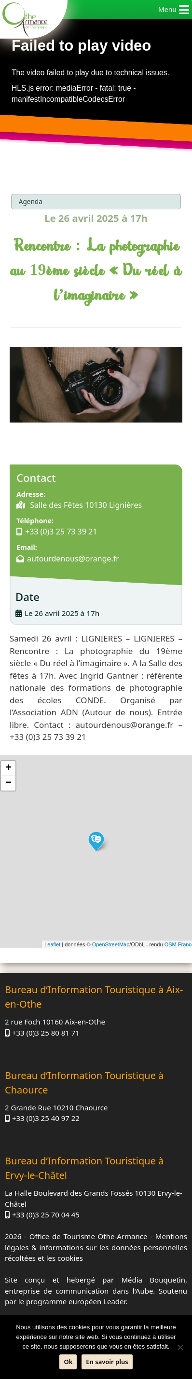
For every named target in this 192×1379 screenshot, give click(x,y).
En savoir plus (107, 1361)
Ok (68, 1361)
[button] (167, 9)
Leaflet (52, 944)
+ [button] (8, 768)
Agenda (30, 201)
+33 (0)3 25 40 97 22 (46, 1118)
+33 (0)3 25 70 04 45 (46, 1214)
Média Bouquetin (153, 1279)
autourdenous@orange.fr (73, 558)
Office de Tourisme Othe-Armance (88, 1236)
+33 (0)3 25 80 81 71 (46, 1033)
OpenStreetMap (111, 944)
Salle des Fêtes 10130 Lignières (85, 505)
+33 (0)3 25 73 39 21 (61, 531)
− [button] (8, 783)
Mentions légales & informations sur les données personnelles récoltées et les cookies (96, 1247)
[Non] (180, 1347)
